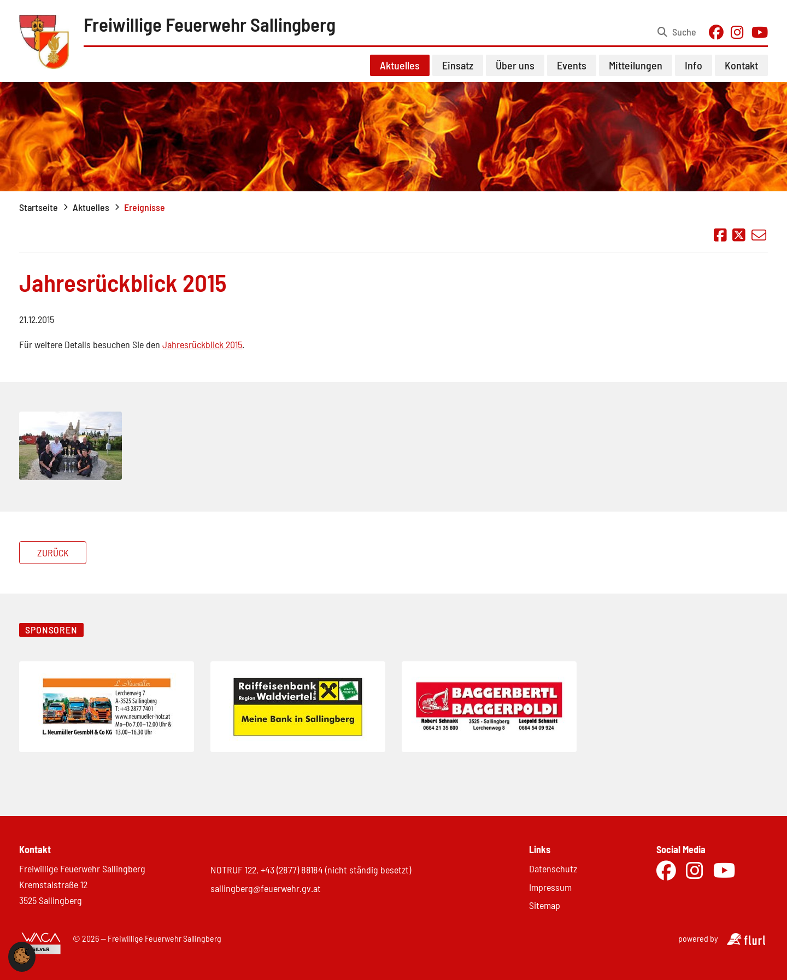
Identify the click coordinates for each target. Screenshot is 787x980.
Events (571, 65)
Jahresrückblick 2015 (202, 344)
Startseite (38, 207)
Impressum (550, 887)
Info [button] (693, 65)
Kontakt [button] (741, 65)
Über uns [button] (515, 65)
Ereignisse (144, 207)
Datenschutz (553, 868)
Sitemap (544, 905)
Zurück (53, 553)
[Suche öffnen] (677, 32)
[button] (22, 960)
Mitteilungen (635, 65)
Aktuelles (91, 207)
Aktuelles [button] (400, 65)
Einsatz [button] (457, 65)
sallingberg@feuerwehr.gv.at (265, 888)
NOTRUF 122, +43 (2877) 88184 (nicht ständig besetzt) (310, 870)
